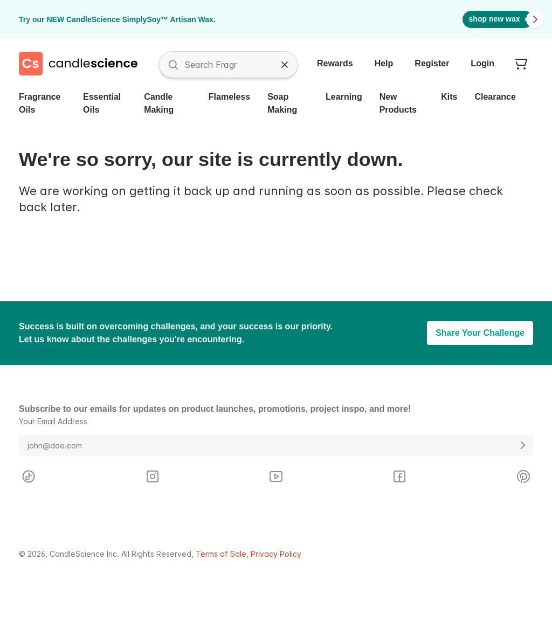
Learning (344, 96)
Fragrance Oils (39, 103)
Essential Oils (102, 103)
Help (384, 63)
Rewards (335, 63)
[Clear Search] (285, 65)
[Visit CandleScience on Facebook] (399, 476)
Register (432, 63)
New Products (398, 103)
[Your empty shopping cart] (521, 65)
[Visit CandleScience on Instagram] (152, 476)
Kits (449, 96)
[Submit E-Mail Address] (522, 445)
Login (482, 63)
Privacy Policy (276, 553)
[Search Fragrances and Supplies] (228, 65)
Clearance (495, 96)
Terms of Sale (221, 553)
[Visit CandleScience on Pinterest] (523, 476)
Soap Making (282, 103)
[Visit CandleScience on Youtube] (276, 476)
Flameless (229, 96)
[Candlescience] (82, 65)
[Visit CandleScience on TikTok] (28, 476)
